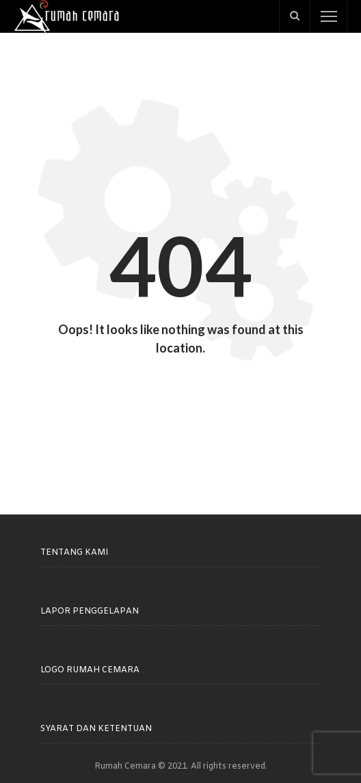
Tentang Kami (74, 552)
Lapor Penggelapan (89, 611)
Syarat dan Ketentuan (96, 729)
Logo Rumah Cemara (89, 670)
